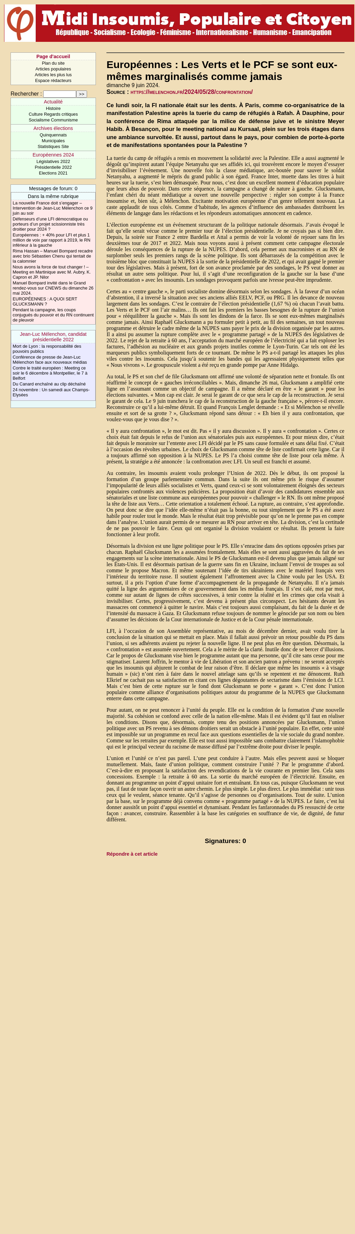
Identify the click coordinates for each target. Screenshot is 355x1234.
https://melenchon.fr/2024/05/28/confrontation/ (192, 91)
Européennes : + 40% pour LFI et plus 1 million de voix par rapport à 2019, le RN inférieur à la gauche (51, 240)
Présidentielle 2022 (53, 167)
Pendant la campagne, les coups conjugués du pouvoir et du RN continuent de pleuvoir (53, 315)
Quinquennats (53, 134)
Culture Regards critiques (53, 114)
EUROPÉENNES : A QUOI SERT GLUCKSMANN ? (45, 301)
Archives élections (53, 128)
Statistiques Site (53, 146)
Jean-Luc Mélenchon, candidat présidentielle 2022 (53, 336)
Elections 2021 (53, 173)
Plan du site (53, 63)
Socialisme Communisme (53, 119)
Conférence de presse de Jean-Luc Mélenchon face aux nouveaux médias (50, 360)
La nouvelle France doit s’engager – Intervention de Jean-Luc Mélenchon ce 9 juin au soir (52, 208)
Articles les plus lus (53, 74)
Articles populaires (53, 68)
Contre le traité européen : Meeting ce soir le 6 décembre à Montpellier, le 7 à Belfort (50, 373)
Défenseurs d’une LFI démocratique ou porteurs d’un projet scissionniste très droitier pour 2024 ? (50, 224)
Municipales (53, 140)
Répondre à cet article (131, 854)
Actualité (53, 101)
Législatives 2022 (53, 161)
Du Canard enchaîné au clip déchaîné (49, 383)
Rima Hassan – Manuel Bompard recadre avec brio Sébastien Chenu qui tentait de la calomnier (52, 256)
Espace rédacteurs (53, 80)
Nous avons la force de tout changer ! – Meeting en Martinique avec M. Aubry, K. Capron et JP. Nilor (52, 272)
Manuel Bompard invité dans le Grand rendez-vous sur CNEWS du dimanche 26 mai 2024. (53, 288)
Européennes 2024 (53, 155)
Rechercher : (26, 94)
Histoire (53, 108)
